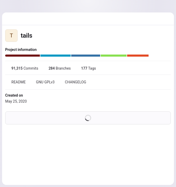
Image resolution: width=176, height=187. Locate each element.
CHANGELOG (72, 82)
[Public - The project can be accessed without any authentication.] (36, 36)
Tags (85, 68)
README (15, 82)
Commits (21, 68)
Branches (56, 68)
